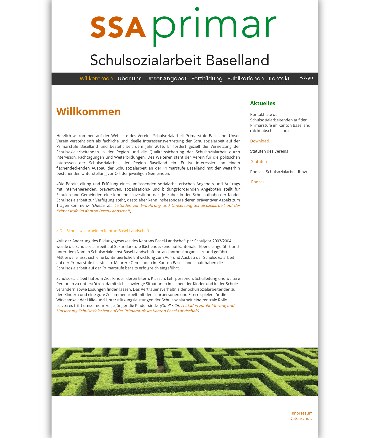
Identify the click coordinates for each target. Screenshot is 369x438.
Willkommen (96, 78)
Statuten (258, 161)
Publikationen (245, 78)
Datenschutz (301, 418)
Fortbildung (207, 78)
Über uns (130, 78)
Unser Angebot (166, 78)
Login (306, 77)
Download (259, 141)
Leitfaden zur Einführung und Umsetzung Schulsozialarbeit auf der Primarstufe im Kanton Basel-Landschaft (145, 308)
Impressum (302, 413)
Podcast (258, 182)
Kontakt (279, 78)
